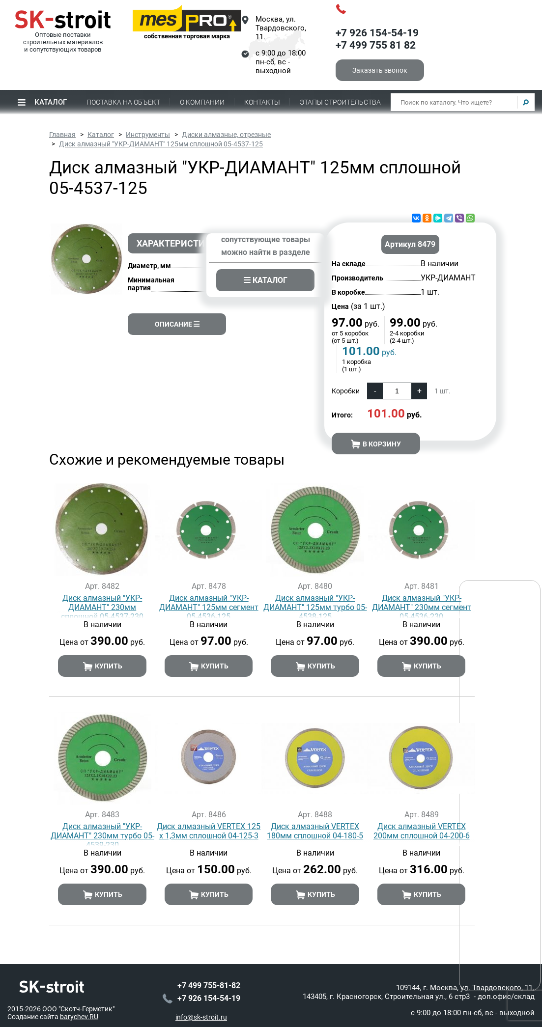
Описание (177, 324)
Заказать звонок (379, 70)
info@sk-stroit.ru (201, 1008)
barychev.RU (79, 1007)
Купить (102, 666)
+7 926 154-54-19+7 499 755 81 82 (377, 39)
